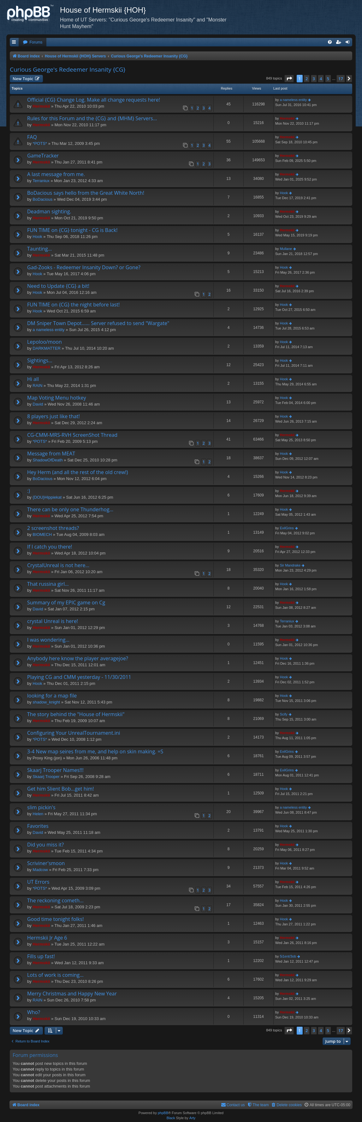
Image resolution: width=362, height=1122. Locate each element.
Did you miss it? (45, 844)
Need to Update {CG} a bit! (58, 285)
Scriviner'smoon (46, 863)
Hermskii (41, 106)
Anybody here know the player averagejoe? (77, 658)
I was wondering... (48, 639)
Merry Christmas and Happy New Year (72, 993)
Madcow (40, 869)
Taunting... (39, 248)
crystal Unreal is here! (52, 621)
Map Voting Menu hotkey (56, 397)
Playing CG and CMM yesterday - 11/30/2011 (79, 677)
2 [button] (307, 78)
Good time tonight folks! (55, 919)
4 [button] (321, 78)
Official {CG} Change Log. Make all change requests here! (93, 99)
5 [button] (328, 78)
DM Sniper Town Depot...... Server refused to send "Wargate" (98, 323)
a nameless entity (293, 100)
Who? (33, 1012)
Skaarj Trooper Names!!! (55, 770)
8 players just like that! (53, 416)
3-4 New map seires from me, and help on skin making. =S (95, 751)
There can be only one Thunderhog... (70, 509)
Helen (38, 813)
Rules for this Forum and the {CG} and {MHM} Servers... (92, 118)
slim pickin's (41, 807)
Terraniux (41, 180)
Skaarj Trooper (46, 776)
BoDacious (42, 199)
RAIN (37, 385)
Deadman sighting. (49, 211)
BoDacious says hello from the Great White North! (85, 192)
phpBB (163, 1113)
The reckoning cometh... (55, 900)
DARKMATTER (47, 348)
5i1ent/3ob (288, 956)
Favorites (38, 825)
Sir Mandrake (290, 565)
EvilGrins (287, 528)
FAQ (32, 137)
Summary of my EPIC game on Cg (66, 602)
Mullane (286, 249)
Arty (192, 1118)
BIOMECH (42, 534)
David (38, 404)
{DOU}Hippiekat (47, 497)
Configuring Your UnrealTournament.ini (73, 732)
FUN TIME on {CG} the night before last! (73, 304)
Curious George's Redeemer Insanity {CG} (68, 69)
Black (171, 1118)
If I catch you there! (49, 546)
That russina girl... (48, 583)
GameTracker (43, 155)
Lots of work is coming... (55, 974)
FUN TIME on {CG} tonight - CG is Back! (72, 230)
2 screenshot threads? (53, 528)
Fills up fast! (41, 956)
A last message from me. (56, 174)
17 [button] (340, 78)
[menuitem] (32, 42)
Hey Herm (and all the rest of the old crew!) (77, 472)
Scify (284, 714)
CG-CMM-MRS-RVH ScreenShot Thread (72, 434)
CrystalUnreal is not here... (58, 565)
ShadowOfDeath (47, 460)
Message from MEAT (51, 453)
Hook (284, 193)
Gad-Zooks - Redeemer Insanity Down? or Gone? (83, 267)
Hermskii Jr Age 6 (47, 937)
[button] (289, 78)
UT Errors (38, 881)
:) (28, 490)
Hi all (33, 379)
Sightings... (39, 360)
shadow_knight (46, 702)
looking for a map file (52, 695)
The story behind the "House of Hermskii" (76, 714)
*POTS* (40, 143)
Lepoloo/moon (44, 341)
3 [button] (314, 78)
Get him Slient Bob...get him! (60, 788)
